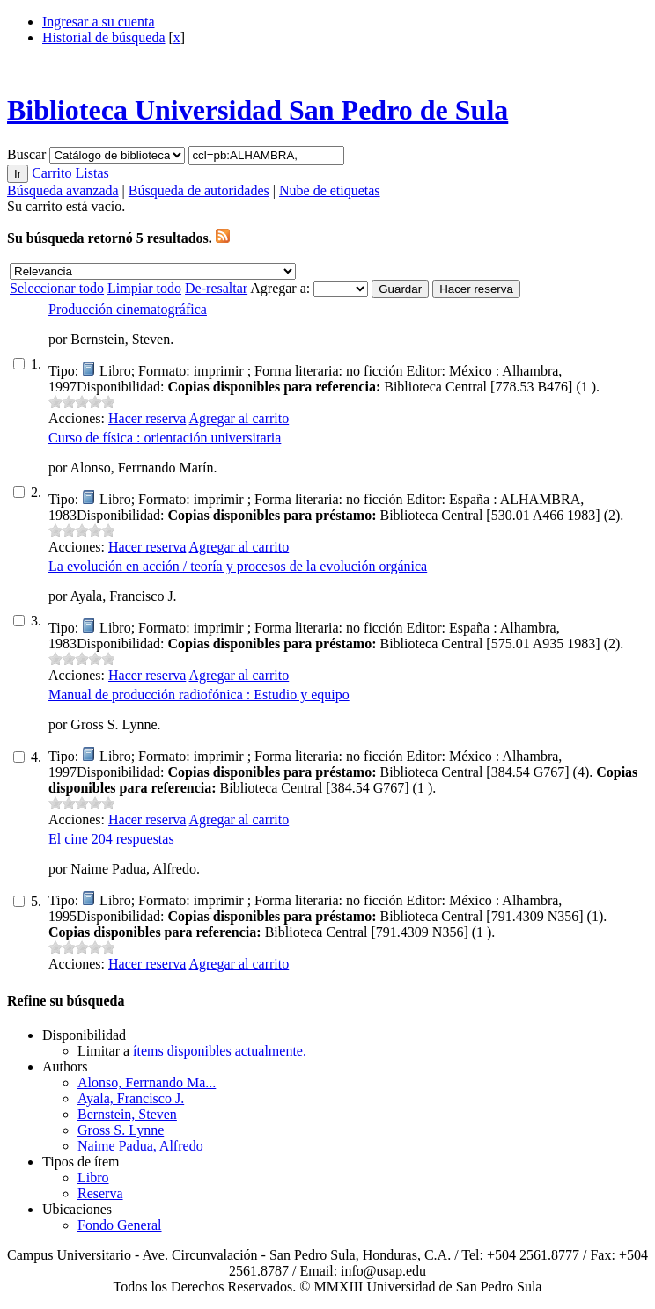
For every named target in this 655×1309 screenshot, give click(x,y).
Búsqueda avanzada (63, 190)
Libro (93, 1177)
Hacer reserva (147, 418)
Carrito (51, 172)
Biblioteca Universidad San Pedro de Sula (257, 110)
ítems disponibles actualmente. (219, 1050)
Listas (91, 172)
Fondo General (119, 1225)
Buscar (28, 154)
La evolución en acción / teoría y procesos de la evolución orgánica (237, 566)
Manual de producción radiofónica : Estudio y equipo (199, 694)
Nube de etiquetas (329, 190)
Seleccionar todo (57, 288)
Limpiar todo (144, 288)
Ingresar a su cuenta (98, 21)
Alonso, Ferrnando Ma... (146, 1082)
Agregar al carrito (238, 418)
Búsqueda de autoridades (199, 190)
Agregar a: (281, 288)
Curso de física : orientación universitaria (164, 437)
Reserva (100, 1193)
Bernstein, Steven (127, 1114)
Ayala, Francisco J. (130, 1098)
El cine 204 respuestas (111, 838)
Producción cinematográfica (127, 309)
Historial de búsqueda (104, 37)
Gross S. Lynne (120, 1130)
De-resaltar (216, 288)
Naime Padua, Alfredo (140, 1145)
